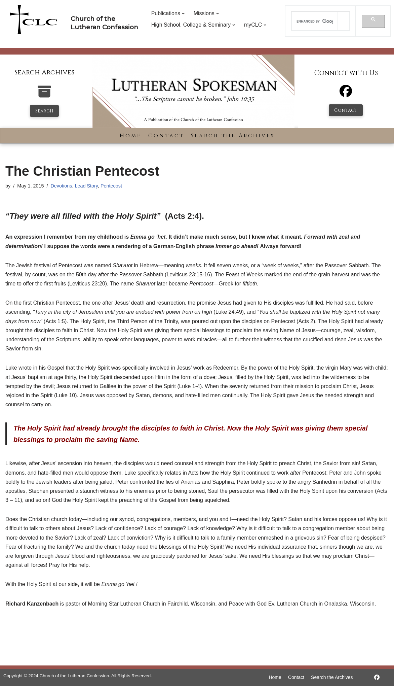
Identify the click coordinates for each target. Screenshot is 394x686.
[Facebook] (346, 94)
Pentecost (111, 185)
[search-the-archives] (44, 95)
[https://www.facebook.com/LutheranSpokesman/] (377, 677)
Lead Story (86, 185)
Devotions (61, 185)
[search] (314, 21)
